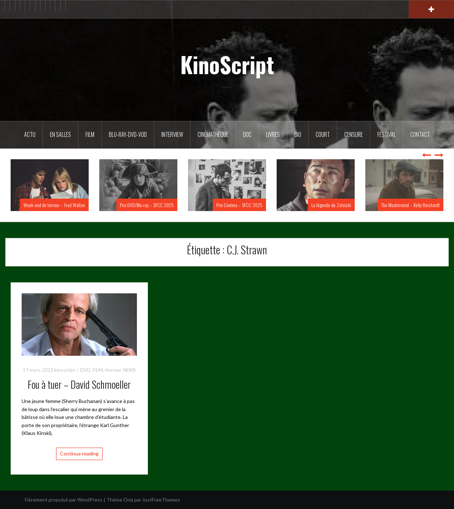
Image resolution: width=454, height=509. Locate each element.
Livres (273, 134)
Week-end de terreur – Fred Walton (54, 205)
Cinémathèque (213, 134)
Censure (353, 134)
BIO (297, 134)
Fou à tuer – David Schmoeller (79, 384)
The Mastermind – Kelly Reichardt (410, 205)
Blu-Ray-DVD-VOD (128, 134)
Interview (172, 134)
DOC (247, 134)
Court (323, 134)
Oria (128, 500)
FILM (89, 134)
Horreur (113, 370)
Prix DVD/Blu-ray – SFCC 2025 (147, 205)
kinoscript (64, 370)
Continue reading (79, 453)
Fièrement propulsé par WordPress (64, 500)
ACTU (29, 134)
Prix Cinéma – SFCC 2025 (239, 205)
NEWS (129, 370)
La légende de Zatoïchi (331, 205)
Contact (420, 134)
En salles (60, 134)
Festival (386, 134)
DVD (85, 370)
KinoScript (227, 64)
